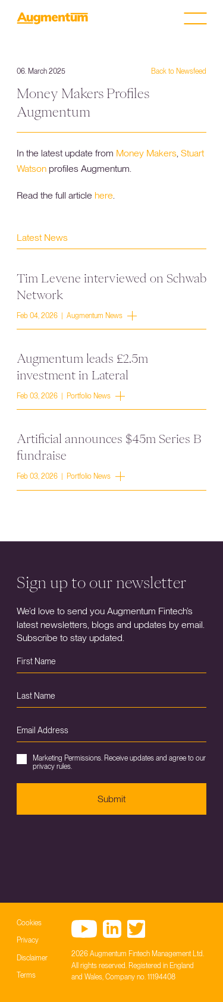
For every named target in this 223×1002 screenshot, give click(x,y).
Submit (111, 799)
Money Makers (146, 153)
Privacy (28, 940)
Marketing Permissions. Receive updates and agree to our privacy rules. (111, 762)
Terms (26, 975)
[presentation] (107, 850)
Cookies (29, 923)
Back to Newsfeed (178, 71)
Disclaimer (32, 958)
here (104, 195)
